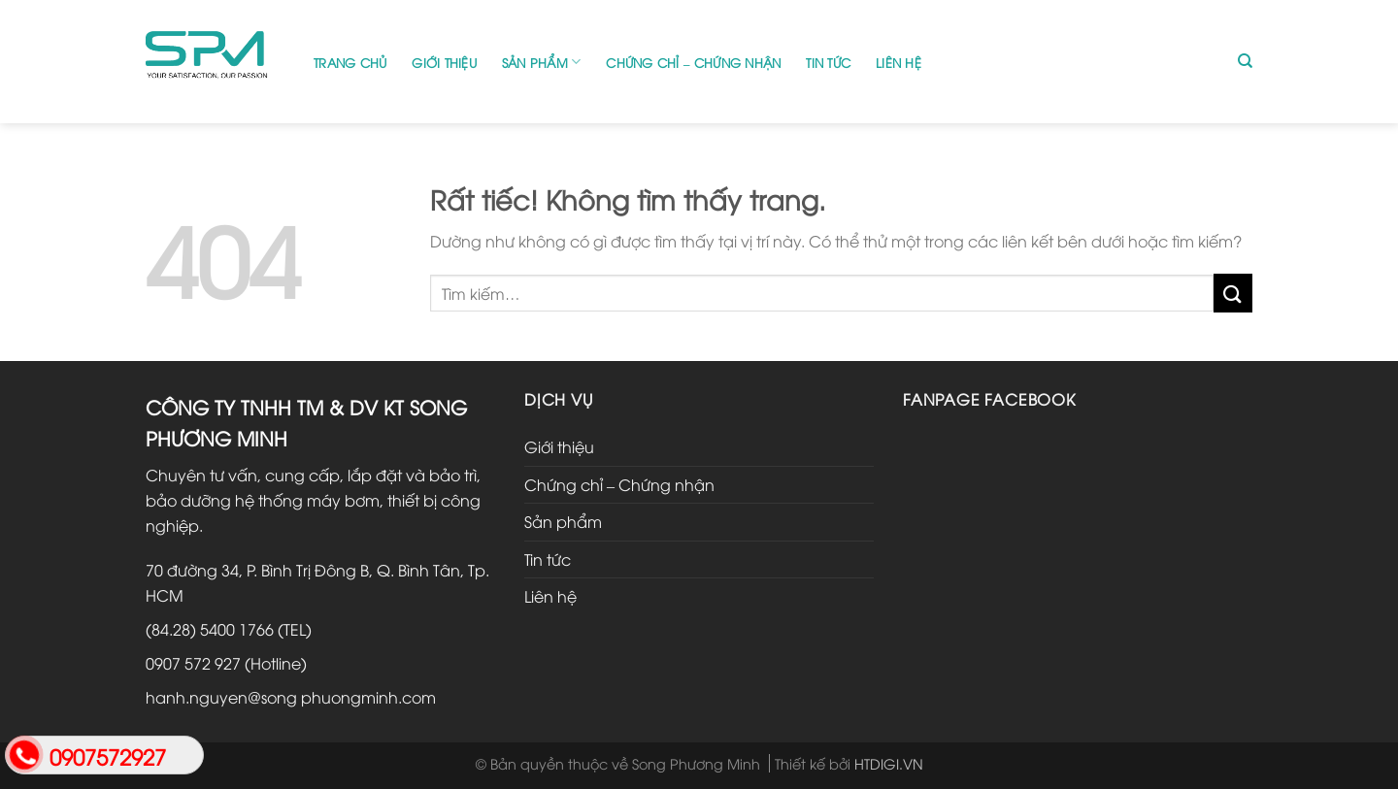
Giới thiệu (444, 62)
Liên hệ (898, 62)
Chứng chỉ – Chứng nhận (693, 62)
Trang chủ (350, 62)
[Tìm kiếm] (1245, 61)
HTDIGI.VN (888, 763)
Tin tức (828, 62)
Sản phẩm (542, 61)
